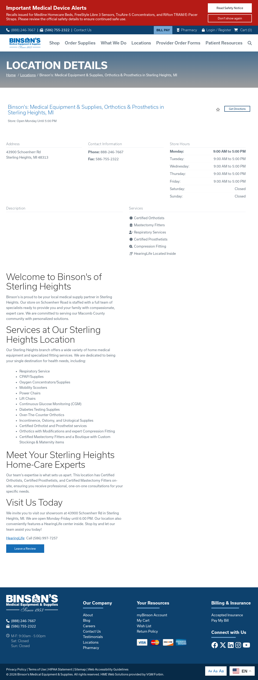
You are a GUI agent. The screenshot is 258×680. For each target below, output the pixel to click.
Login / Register (216, 30)
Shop (54, 42)
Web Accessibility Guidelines (108, 669)
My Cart (143, 620)
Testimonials (93, 637)
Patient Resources (224, 42)
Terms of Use (37, 669)
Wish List (144, 626)
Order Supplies (80, 42)
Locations (141, 42)
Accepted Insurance (227, 615)
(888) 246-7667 (21, 30)
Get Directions (237, 108)
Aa (210, 671)
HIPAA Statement (60, 669)
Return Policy (147, 631)
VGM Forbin (154, 674)
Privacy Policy (16, 669)
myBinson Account (152, 615)
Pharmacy (187, 30)
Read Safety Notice (230, 8)
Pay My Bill (220, 620)
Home (11, 75)
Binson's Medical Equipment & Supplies (45, 674)
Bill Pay (163, 30)
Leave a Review (25, 548)
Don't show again (230, 18)
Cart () (243, 30)
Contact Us (82, 30)
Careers (89, 626)
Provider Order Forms (178, 42)
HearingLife (15, 538)
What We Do (113, 42)
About (88, 615)
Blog (86, 620)
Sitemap (80, 669)
